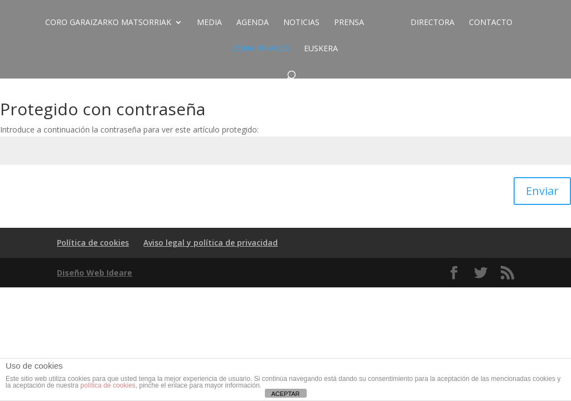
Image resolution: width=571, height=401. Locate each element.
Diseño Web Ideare (94, 272)
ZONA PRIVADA (260, 49)
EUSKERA (321, 49)
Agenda (252, 22)
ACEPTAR (285, 393)
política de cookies (108, 385)
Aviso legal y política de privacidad (210, 242)
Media (209, 22)
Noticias (301, 22)
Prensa (349, 22)
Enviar (542, 190)
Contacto (490, 22)
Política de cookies (93, 242)
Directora (432, 22)
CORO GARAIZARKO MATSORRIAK (108, 22)
